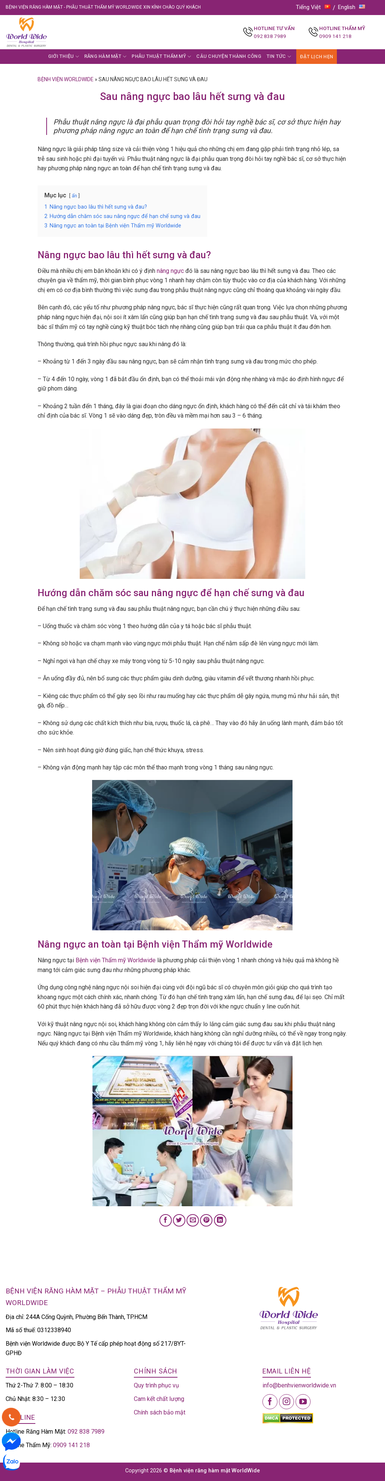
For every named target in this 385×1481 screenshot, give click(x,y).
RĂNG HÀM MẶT (105, 56)
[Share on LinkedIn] (220, 1220)
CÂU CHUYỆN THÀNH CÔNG (228, 56)
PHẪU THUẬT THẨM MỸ (161, 56)
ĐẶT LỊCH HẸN (316, 56)
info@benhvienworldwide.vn (299, 1385)
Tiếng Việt (313, 7)
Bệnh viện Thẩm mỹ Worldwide (116, 960)
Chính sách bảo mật (159, 1412)
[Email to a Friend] (192, 1220)
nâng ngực (170, 270)
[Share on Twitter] (179, 1220)
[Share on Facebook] (165, 1220)
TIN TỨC (279, 56)
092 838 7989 (270, 36)
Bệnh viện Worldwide (66, 79)
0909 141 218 (335, 36)
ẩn (74, 195)
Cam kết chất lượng (159, 1398)
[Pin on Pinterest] (206, 1220)
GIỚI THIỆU (63, 56)
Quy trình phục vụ (156, 1385)
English (351, 7)
